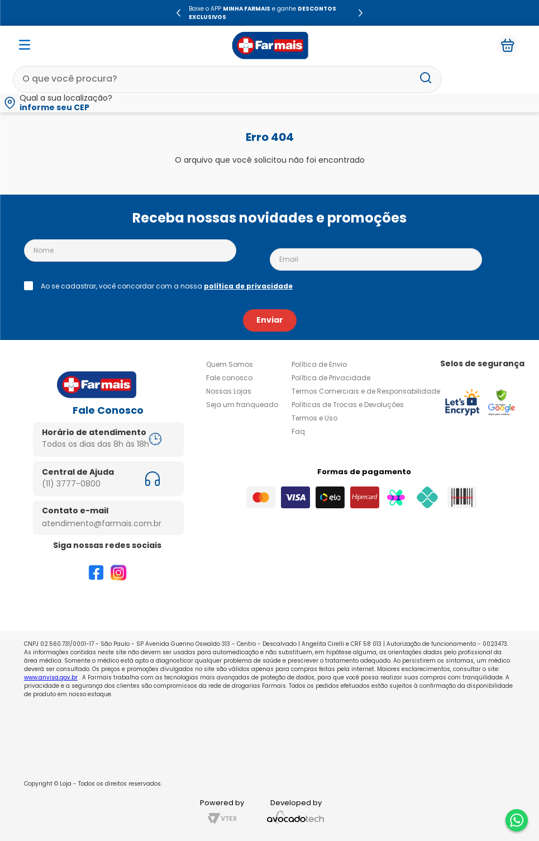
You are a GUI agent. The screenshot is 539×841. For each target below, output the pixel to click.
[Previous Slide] (178, 12)
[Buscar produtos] (425, 78)
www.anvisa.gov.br (51, 677)
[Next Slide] (360, 12)
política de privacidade (248, 286)
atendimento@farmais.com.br (101, 523)
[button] (269, 102)
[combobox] (227, 79)
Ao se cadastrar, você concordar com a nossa (167, 286)
